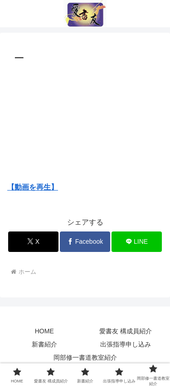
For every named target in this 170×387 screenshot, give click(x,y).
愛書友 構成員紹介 (125, 331)
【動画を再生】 (32, 187)
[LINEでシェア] (137, 241)
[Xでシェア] (33, 241)
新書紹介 (44, 344)
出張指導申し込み (125, 344)
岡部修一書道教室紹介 (85, 357)
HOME (44, 331)
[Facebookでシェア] (85, 241)
